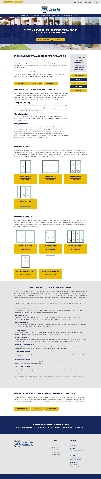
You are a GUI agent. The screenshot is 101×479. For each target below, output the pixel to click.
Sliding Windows (25, 245)
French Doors (25, 201)
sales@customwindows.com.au (21, 76)
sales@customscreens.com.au (77, 449)
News (86, 2)
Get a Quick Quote (43, 39)
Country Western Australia (24, 427)
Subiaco (78, 90)
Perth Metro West (67, 427)
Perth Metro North (40, 427)
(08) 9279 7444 (18, 1)
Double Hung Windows (25, 271)
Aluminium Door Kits (55, 156)
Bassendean (78, 86)
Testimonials (91, 2)
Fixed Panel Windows (50, 271)
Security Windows (46, 15)
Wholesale (77, 15)
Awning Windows (50, 245)
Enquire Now (7, 1)
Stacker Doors (50, 176)
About (75, 2)
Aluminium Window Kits (31, 225)
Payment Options (55, 453)
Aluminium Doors (56, 15)
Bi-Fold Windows (75, 245)
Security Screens (25, 15)
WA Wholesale (53, 83)
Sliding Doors (25, 176)
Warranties (54, 455)
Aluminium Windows (67, 15)
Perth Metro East (80, 427)
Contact (96, 2)
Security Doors (35, 15)
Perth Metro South (54, 427)
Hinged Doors (75, 176)
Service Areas (80, 2)
